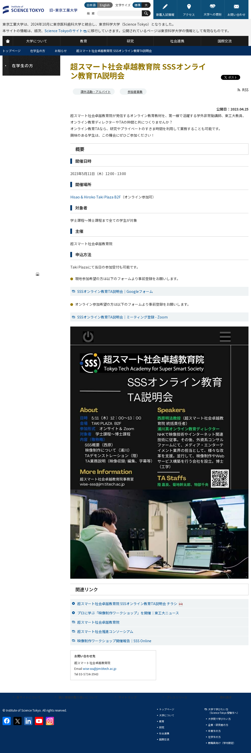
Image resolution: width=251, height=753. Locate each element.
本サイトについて (29, 697)
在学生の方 (37, 50)
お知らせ (61, 50)
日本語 (91, 5)
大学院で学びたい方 (219, 719)
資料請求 (226, 697)
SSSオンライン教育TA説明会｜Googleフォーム (115, 291)
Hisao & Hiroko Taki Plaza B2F (95, 196)
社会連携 (164, 733)
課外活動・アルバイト (96, 91)
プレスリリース (176, 697)
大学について (166, 715)
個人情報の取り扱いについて (78, 697)
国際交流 (164, 739)
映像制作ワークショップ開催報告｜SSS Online (114, 640)
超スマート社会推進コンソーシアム (105, 631)
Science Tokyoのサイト (64, 30)
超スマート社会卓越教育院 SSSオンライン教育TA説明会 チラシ (130, 603)
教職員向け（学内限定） (222, 743)
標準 (138, 5)
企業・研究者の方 (218, 725)
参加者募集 (135, 91)
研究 (161, 727)
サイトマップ (127, 697)
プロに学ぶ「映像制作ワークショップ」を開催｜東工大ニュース (128, 612)
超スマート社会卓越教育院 (98, 622)
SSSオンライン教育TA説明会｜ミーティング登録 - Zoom (122, 316)
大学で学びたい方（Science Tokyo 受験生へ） (223, 711)
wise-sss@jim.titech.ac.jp (99, 668)
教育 (161, 721)
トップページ (12, 50)
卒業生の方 (214, 731)
